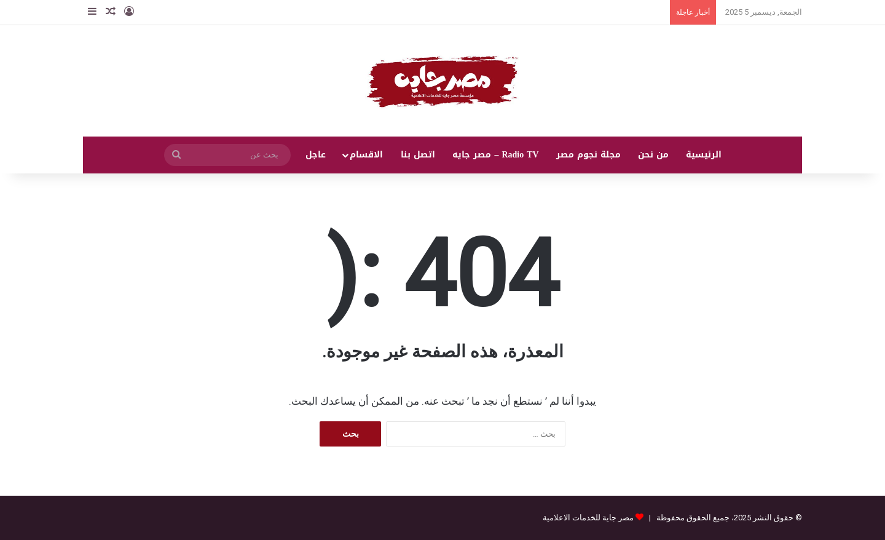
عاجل (315, 154)
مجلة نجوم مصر (588, 154)
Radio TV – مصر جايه (495, 154)
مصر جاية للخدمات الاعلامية (588, 517)
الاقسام (366, 154)
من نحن (653, 154)
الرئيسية (704, 154)
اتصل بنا (418, 154)
